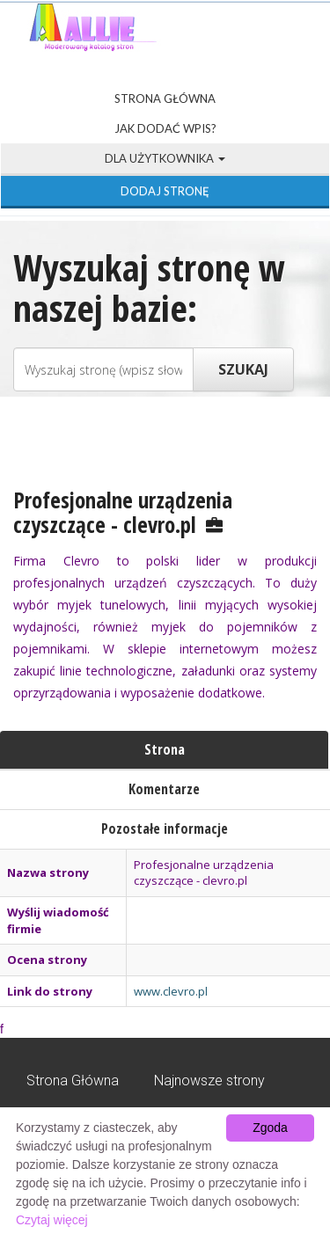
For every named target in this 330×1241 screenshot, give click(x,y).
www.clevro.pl (171, 991)
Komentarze (164, 789)
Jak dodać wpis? (165, 128)
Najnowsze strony (209, 1080)
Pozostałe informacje (164, 828)
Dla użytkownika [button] (165, 158)
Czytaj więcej (52, 1220)
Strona (164, 749)
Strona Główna (165, 98)
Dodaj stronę (165, 191)
